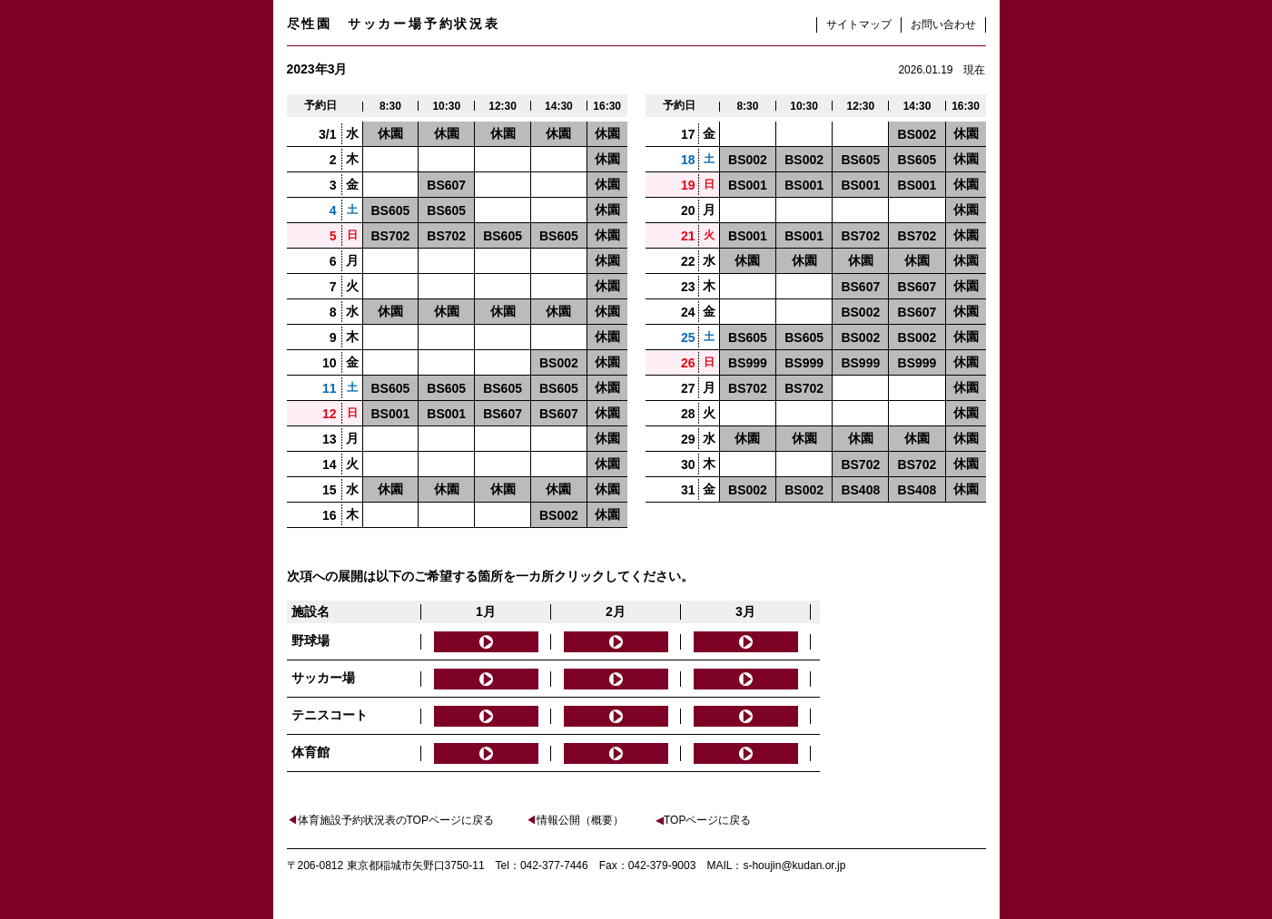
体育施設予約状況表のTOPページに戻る (390, 820)
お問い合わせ (943, 24)
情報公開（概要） (575, 820)
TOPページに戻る (703, 820)
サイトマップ (859, 24)
